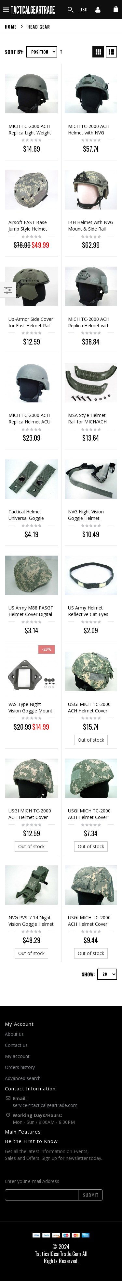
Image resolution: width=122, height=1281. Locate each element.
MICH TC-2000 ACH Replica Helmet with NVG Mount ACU (89, 325)
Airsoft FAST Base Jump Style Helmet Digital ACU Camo (27, 228)
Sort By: (14, 51)
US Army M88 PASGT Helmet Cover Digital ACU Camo (30, 614)
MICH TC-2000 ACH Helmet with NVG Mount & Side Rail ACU (88, 136)
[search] (70, 9)
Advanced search (23, 1078)
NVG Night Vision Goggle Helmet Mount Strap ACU (86, 518)
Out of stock (91, 740)
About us (14, 1034)
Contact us (16, 1045)
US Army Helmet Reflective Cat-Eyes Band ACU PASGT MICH (88, 617)
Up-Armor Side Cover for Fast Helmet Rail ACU (30, 325)
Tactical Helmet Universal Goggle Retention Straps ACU (31, 518)
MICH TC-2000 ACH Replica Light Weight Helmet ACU (29, 132)
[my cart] (115, 9)
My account (17, 1056)
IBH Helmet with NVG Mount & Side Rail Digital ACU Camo (90, 228)
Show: (88, 974)
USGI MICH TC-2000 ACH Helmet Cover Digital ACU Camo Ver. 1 (29, 820)
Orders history (20, 1067)
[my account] (98, 10)
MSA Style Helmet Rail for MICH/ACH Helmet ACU (87, 421)
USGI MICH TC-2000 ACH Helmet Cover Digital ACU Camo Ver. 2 (89, 714)
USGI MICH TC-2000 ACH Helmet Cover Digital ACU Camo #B (90, 924)
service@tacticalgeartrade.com (45, 1105)
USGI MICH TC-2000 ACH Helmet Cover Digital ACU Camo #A (90, 817)
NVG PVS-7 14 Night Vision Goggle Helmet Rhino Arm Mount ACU (31, 927)
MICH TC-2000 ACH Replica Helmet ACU (29, 418)
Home (11, 26)
